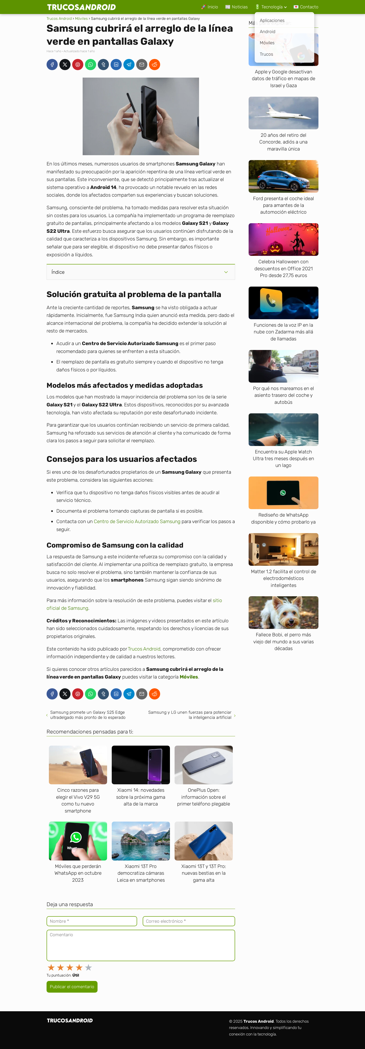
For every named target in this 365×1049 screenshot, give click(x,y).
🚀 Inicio (209, 7)
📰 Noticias (236, 7)
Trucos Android (144, 649)
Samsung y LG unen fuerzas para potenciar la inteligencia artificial (189, 715)
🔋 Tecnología (269, 7)
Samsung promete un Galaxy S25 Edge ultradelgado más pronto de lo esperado (87, 715)
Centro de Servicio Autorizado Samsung (137, 521)
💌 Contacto (305, 7)
